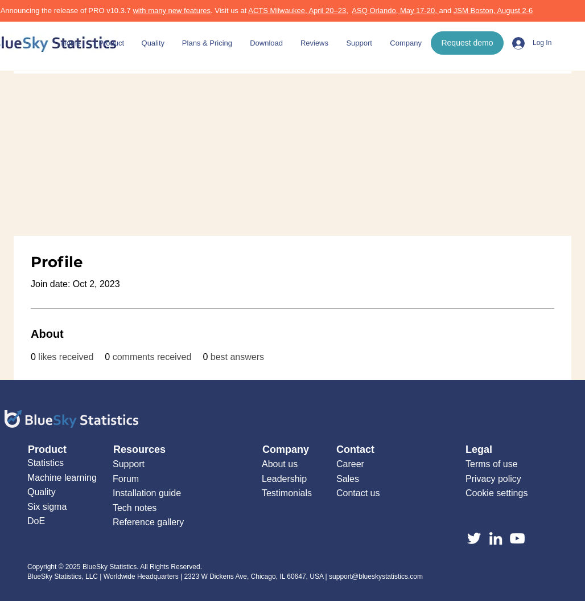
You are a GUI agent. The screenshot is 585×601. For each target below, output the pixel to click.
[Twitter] (474, 538)
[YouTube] (517, 538)
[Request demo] (467, 43)
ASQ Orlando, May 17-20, (395, 10)
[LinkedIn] (496, 538)
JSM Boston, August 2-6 (493, 10)
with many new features (172, 10)
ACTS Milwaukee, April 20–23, (298, 10)
